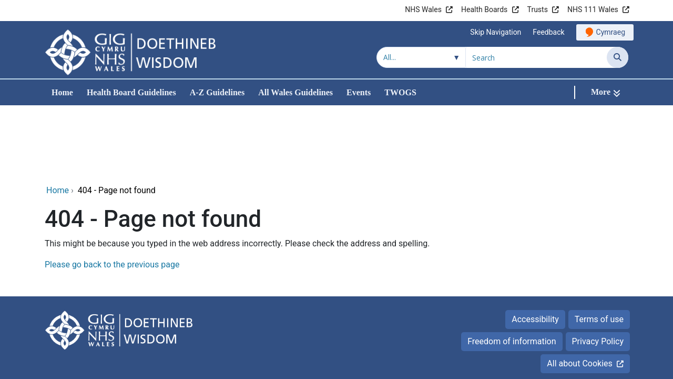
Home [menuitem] (62, 92)
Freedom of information (511, 271)
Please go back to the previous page (112, 194)
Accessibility (535, 249)
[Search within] (421, 57)
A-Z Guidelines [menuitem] (217, 92)
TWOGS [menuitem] (400, 92)
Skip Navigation (495, 32)
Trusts (537, 9)
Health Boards (484, 9)
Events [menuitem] (358, 92)
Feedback (548, 32)
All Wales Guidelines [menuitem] (295, 92)
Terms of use (599, 249)
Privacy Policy (598, 271)
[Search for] (536, 57)
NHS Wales (423, 9)
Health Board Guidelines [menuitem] (131, 92)
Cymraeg (610, 32)
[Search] (617, 57)
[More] (605, 92)
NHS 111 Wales (592, 9)
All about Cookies (579, 293)
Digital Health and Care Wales (562, 347)
